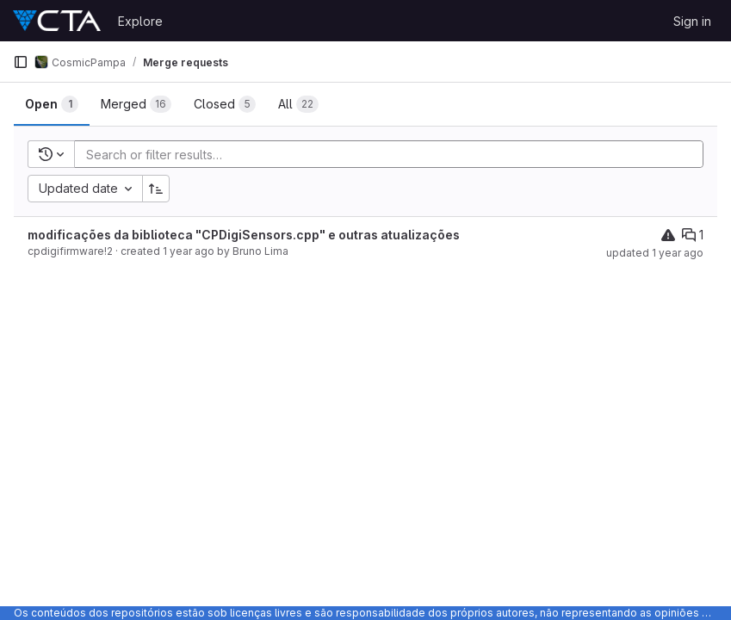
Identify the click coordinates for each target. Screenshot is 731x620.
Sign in (692, 21)
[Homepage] (56, 20)
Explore (140, 21)
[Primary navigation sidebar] (20, 62)
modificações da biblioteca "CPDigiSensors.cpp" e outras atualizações (244, 234)
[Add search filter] (394, 154)
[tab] (52, 104)
